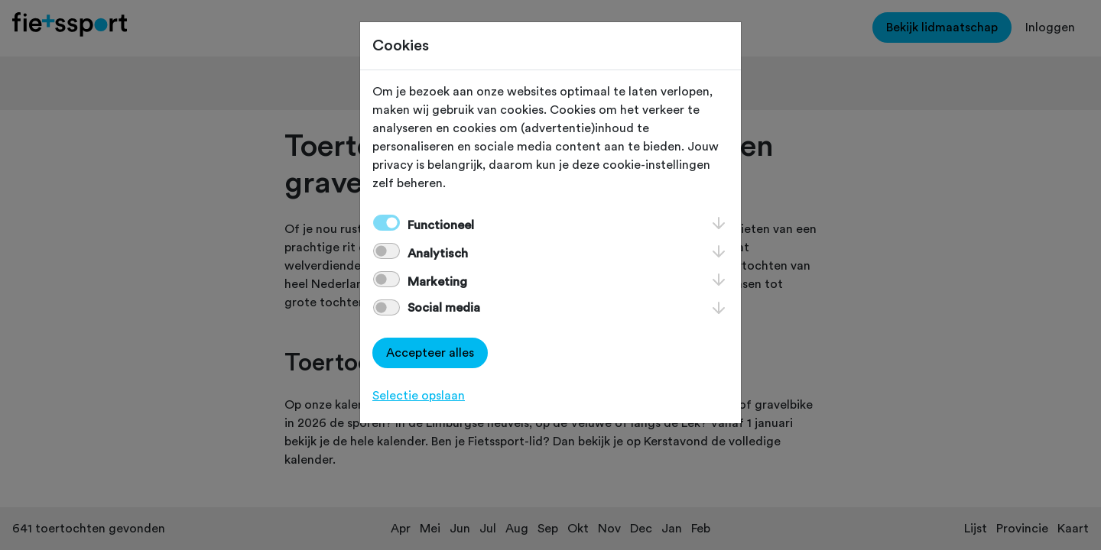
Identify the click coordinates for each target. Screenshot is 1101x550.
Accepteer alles (430, 353)
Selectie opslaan (418, 396)
